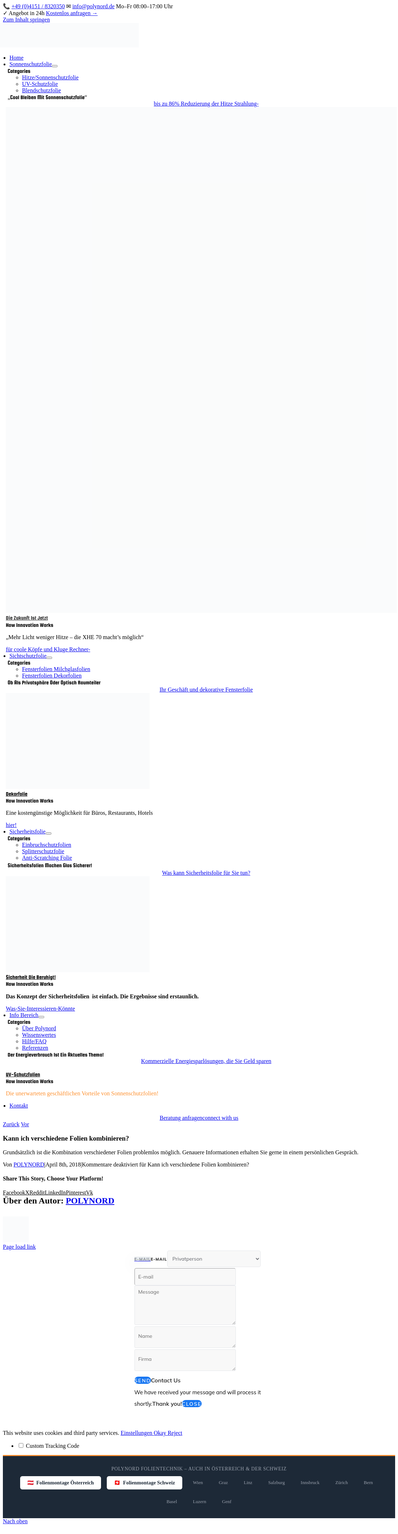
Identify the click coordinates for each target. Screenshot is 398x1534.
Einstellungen (137, 1433)
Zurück (11, 1124)
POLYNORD (29, 1164)
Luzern (199, 1501)
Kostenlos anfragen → (72, 13)
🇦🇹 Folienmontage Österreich (60, 1483)
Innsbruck (310, 1482)
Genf (227, 1501)
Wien (198, 1482)
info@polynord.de (93, 6)
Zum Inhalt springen (26, 20)
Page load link (19, 1247)
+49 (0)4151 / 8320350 (38, 6)
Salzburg (276, 1482)
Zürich (341, 1482)
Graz (223, 1482)
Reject (175, 1433)
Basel (171, 1501)
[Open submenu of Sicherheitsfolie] (48, 833)
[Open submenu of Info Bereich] (41, 1017)
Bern (368, 1482)
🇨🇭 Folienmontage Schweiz (144, 1483)
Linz (248, 1482)
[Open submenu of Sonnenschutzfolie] (55, 66)
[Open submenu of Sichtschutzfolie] (49, 658)
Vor (25, 1124)
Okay (161, 1433)
